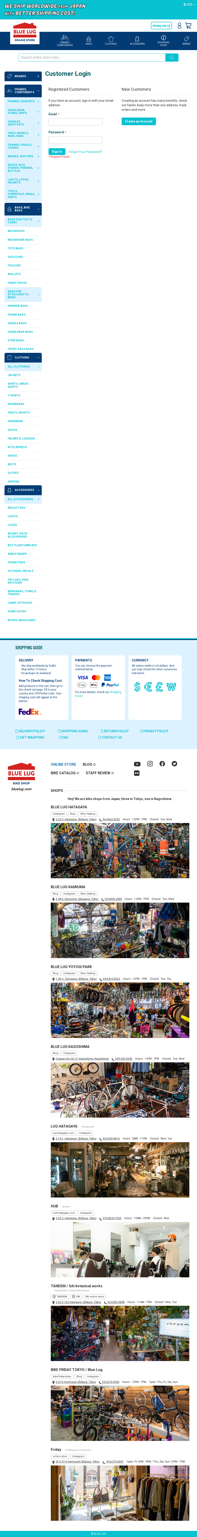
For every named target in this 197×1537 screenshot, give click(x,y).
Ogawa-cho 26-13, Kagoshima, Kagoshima (82, 1058)
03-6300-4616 (111, 1138)
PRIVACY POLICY (154, 731)
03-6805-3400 (113, 899)
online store (60, 1456)
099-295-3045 (123, 1058)
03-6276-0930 (110, 1382)
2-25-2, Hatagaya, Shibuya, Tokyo (76, 1218)
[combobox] (92, 57)
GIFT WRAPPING (30, 737)
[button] (189, 4)
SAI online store (94, 1296)
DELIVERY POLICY (30, 731)
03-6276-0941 (115, 1461)
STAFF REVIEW (98, 773)
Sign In (179, 25)
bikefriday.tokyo (62, 1376)
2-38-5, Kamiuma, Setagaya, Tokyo (77, 899)
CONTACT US (110, 737)
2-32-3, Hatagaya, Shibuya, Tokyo (76, 819)
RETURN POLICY (115, 731)
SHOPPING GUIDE (73, 731)
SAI (78, 1296)
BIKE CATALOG (63, 773)
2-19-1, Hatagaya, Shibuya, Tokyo (76, 1138)
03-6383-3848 (116, 1302)
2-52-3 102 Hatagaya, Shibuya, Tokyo (78, 1302)
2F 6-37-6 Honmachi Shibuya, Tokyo (78, 1461)
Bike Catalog (88, 813)
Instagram (59, 813)
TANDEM (62, 1296)
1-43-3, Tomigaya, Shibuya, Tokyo (76, 978)
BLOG (87, 764)
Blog (72, 813)
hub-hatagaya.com (64, 1212)
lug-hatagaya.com (63, 1133)
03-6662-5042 (111, 819)
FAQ (63, 737)
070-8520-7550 (112, 1218)
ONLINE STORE (63, 764)
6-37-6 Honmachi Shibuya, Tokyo (76, 1382)
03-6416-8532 (111, 978)
